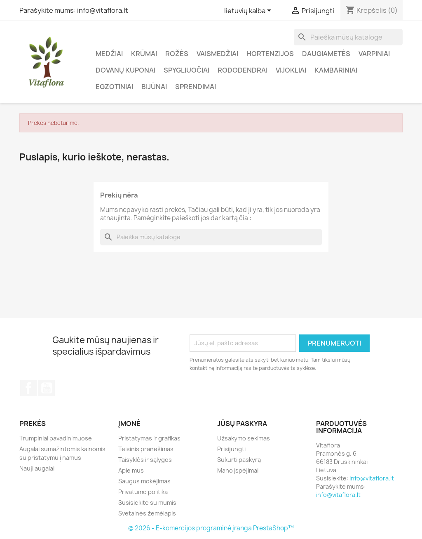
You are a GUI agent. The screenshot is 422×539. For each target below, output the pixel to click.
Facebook (28, 388)
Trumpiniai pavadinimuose (55, 438)
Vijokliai (291, 70)
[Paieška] (348, 37)
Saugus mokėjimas (144, 481)
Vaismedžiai (217, 53)
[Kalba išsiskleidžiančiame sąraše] (249, 11)
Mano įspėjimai (237, 470)
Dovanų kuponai (125, 70)
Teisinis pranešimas (145, 449)
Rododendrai (242, 70)
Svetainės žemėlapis (147, 513)
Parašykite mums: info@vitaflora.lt (73, 10)
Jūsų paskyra (242, 423)
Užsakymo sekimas (243, 438)
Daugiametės (326, 53)
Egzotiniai (114, 86)
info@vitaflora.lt (371, 478)
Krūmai (144, 53)
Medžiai (109, 53)
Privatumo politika (143, 492)
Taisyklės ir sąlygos (145, 460)
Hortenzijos (270, 53)
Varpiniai (374, 53)
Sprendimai (195, 86)
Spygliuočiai (186, 70)
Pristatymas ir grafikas (149, 438)
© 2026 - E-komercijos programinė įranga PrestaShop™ (211, 528)
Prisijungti (231, 449)
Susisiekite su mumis (147, 502)
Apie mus (131, 470)
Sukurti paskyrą (239, 460)
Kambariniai (335, 70)
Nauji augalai (36, 468)
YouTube (46, 388)
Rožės (176, 53)
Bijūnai (154, 86)
